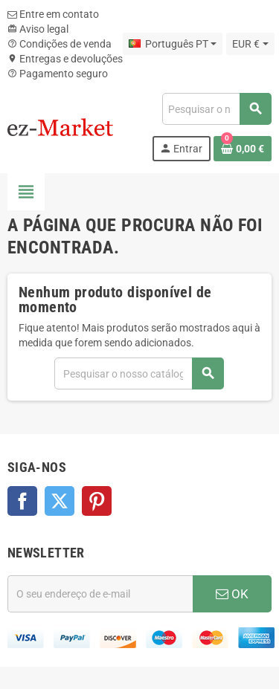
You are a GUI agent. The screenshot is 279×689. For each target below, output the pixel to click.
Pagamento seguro (57, 74)
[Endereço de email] (100, 593)
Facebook (22, 501)
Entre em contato (53, 14)
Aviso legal (37, 29)
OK (232, 593)
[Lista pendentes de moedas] (250, 44)
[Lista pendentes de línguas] (172, 44)
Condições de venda (59, 44)
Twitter (59, 501)
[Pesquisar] (216, 109)
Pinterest (97, 501)
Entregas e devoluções (65, 59)
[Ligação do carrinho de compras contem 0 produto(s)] (243, 148)
